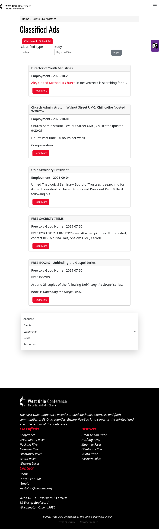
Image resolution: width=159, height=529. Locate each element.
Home (25, 19)
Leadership (30, 331)
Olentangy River (31, 454)
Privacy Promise (89, 522)
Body (58, 46)
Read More (41, 90)
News (26, 338)
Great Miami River (32, 439)
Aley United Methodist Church (53, 83)
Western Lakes (30, 463)
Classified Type (32, 46)
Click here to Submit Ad (37, 41)
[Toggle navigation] (154, 6)
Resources (29, 344)
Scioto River (28, 459)
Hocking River (29, 444)
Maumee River (30, 449)
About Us (28, 319)
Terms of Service (66, 522)
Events (27, 325)
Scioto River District (44, 19)
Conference (27, 435)
